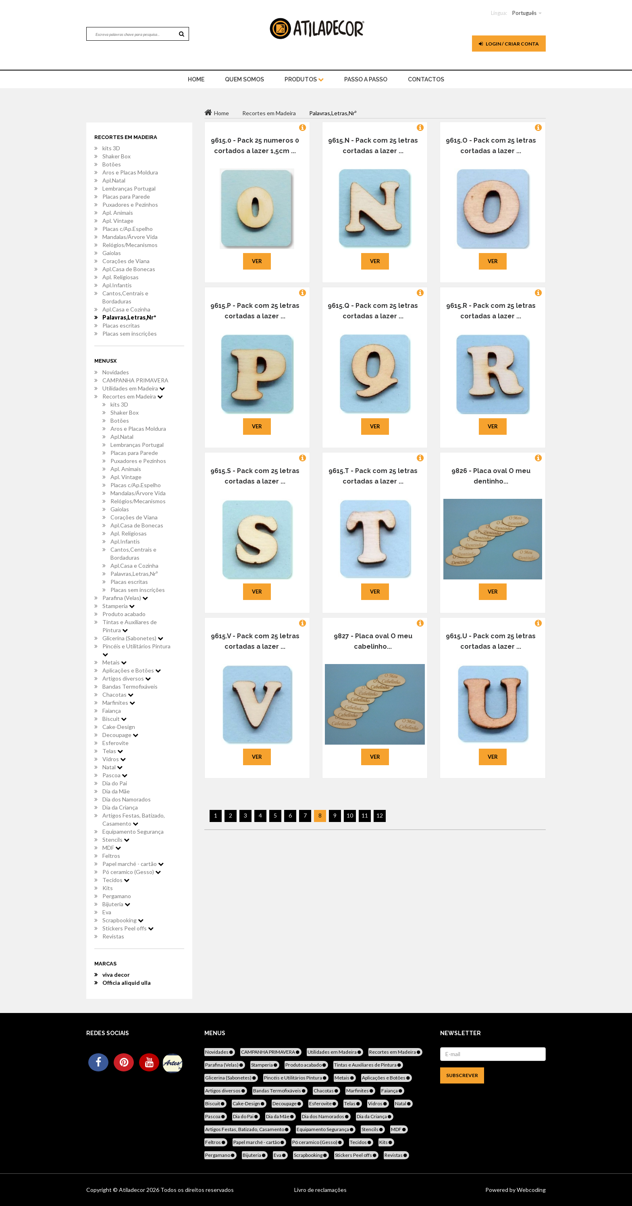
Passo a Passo (365, 79)
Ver (257, 261)
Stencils (115, 839)
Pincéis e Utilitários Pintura (136, 650)
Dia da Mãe (116, 791)
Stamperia (118, 605)
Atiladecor (132, 1189)
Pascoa (114, 775)
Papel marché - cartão (133, 863)
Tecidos (115, 879)
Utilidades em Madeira (133, 388)
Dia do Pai (114, 783)
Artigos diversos (126, 678)
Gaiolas (111, 252)
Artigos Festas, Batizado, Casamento (133, 819)
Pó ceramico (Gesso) (131, 871)
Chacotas (117, 694)
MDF (111, 847)
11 (365, 815)
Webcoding (531, 1189)
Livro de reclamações (320, 1189)
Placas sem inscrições (129, 333)
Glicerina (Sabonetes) (132, 638)
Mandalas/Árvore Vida (130, 236)
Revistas (113, 936)
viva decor (116, 974)
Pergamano (116, 896)
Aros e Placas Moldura (130, 172)
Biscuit (114, 718)
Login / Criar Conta (509, 44)
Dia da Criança (120, 807)
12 (379, 815)
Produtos (304, 79)
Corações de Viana (126, 260)
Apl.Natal (113, 180)
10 (350, 815)
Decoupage (120, 734)
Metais (114, 662)
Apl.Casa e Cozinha (126, 309)
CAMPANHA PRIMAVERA (135, 380)
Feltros (111, 855)
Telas (112, 750)
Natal (112, 767)
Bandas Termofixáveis (130, 686)
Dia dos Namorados (126, 799)
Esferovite (115, 742)
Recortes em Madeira (132, 396)
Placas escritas (121, 325)
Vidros (114, 759)
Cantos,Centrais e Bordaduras (125, 297)
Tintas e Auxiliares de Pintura (129, 626)
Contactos (426, 79)
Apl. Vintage (117, 220)
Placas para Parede (126, 196)
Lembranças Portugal (129, 188)
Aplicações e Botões (131, 670)
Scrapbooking (122, 920)
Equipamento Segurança (133, 831)
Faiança (111, 710)
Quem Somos (244, 79)
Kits (107, 887)
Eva (106, 912)
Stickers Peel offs (128, 928)
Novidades (115, 372)
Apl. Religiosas (120, 277)
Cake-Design (118, 726)
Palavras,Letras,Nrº (129, 317)
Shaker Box (116, 156)
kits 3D (111, 148)
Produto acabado (124, 613)
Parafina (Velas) (125, 597)
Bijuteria (116, 904)
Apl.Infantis (117, 285)
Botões (111, 164)
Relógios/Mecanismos (130, 244)
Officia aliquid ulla (126, 982)
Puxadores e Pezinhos (130, 204)
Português (524, 13)
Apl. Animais (117, 212)
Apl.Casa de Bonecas (128, 269)
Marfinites (118, 702)
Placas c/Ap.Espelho (127, 228)
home (196, 79)
